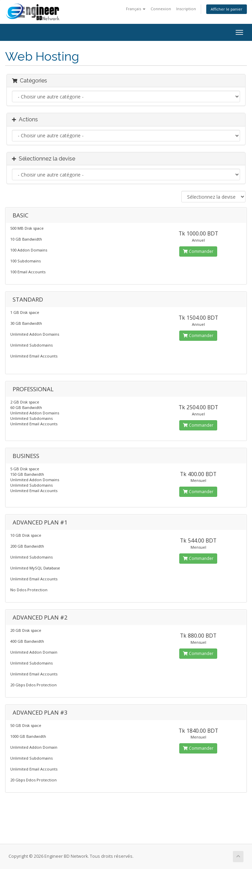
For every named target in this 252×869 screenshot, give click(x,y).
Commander (198, 251)
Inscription (186, 8)
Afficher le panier (226, 9)
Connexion (161, 8)
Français (135, 8)
